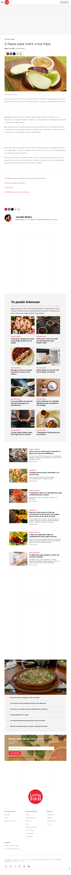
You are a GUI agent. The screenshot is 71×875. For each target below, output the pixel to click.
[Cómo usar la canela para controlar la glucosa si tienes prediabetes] (18, 455)
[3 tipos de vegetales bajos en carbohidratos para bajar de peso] (18, 538)
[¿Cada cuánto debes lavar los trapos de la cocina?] (23, 419)
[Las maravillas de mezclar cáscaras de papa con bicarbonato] (23, 387)
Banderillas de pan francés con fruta (17, 192)
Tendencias (33, 510)
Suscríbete (64, 2)
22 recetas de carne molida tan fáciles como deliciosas (28, 703)
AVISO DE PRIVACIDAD (50, 757)
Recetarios (32, 470)
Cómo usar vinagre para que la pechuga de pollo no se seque (22, 341)
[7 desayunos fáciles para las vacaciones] (48, 419)
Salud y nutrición (34, 449)
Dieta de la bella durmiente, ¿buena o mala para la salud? (29, 726)
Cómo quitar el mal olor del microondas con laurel (47, 371)
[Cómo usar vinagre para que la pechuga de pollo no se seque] (23, 325)
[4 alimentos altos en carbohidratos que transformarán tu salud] (18, 496)
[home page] (7, 2)
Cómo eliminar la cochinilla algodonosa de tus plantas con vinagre (47, 403)
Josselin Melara (20, 48)
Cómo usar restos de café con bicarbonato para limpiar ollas (47, 341)
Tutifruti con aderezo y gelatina (15, 183)
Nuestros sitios (31, 811)
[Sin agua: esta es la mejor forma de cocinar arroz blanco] (23, 356)
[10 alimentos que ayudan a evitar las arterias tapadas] (18, 559)
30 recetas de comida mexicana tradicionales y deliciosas (28, 709)
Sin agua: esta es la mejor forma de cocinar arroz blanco (21, 372)
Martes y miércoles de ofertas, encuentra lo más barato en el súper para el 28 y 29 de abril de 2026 (44, 514)
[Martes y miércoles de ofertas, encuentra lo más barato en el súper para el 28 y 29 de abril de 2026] (18, 516)
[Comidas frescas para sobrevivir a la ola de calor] (18, 476)
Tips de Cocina (10, 39)
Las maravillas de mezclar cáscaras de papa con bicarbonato (22, 403)
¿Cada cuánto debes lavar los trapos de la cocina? (21, 433)
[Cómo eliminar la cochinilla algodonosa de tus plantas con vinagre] (48, 387)
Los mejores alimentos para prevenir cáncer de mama (27, 720)
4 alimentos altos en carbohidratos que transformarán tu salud (45, 494)
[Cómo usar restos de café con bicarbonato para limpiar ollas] (48, 325)
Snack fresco (9, 187)
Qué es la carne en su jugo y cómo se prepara (25, 697)
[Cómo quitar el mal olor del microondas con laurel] (48, 356)
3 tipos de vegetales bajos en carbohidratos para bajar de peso (43, 536)
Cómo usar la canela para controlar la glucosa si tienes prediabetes (45, 452)
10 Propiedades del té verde (19, 715)
